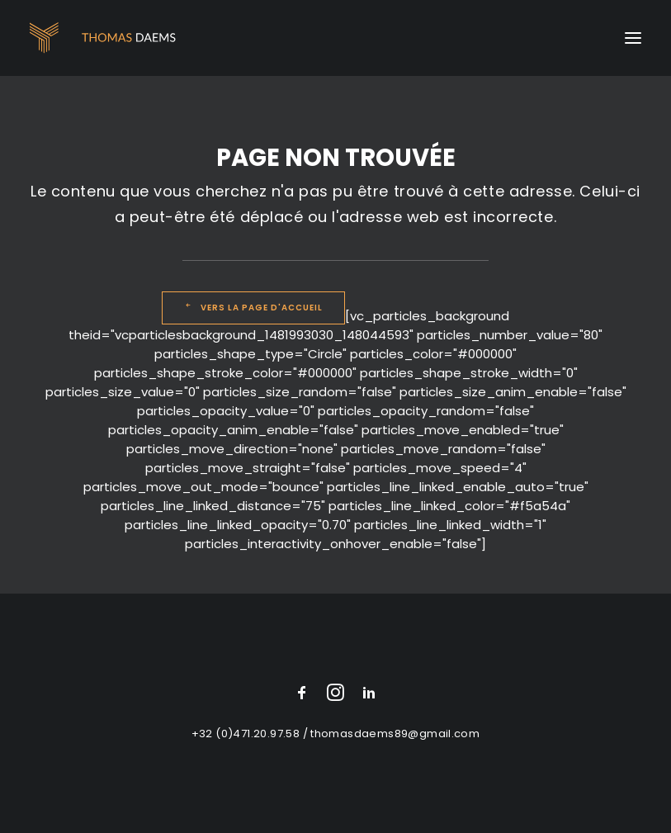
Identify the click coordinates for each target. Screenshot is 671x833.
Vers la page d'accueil (253, 307)
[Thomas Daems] (106, 38)
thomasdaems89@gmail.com (395, 733)
